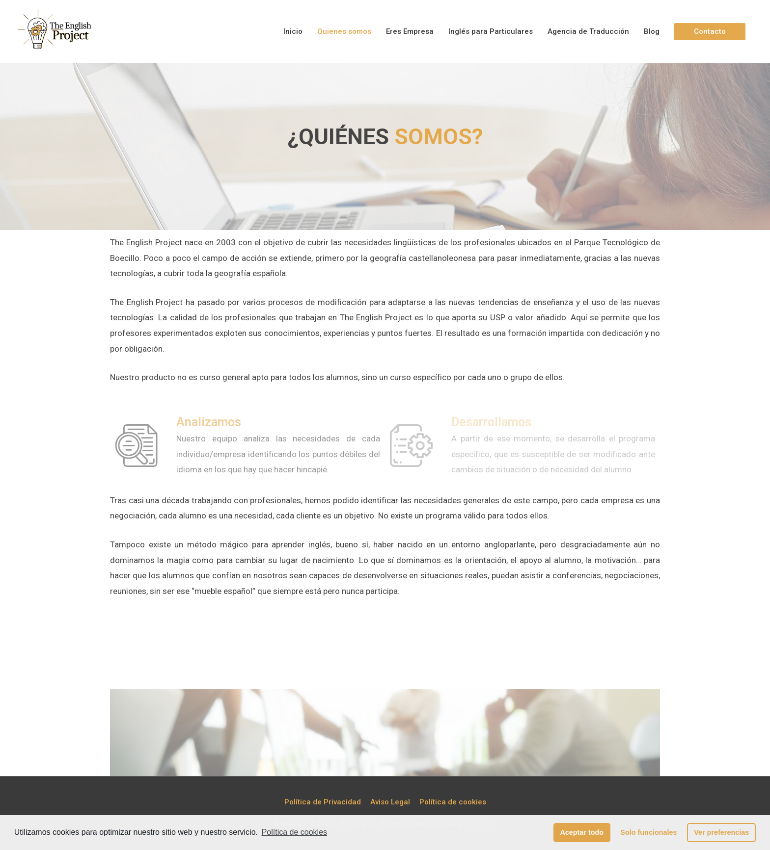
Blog (652, 31)
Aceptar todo (582, 832)
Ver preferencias (721, 832)
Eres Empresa (410, 31)
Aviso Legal (390, 802)
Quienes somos (344, 31)
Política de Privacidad (322, 802)
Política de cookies (294, 832)
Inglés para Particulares (490, 31)
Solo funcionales (648, 832)
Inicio (292, 31)
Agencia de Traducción (588, 31)
